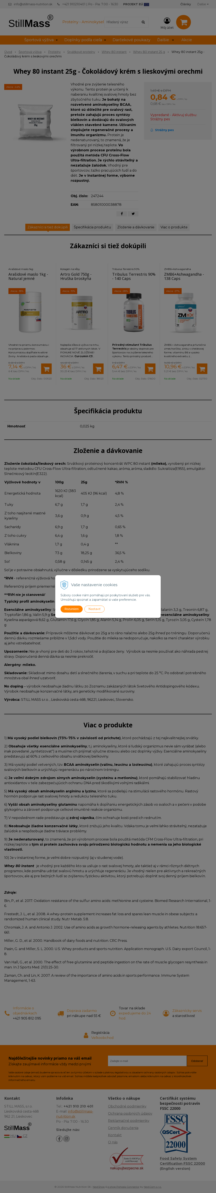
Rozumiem (72, 609)
